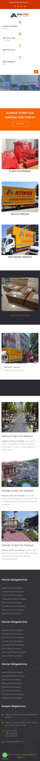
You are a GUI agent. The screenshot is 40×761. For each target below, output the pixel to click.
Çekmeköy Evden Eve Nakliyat (13, 676)
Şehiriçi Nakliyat (20, 214)
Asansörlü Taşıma (12, 367)
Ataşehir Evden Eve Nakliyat (12, 672)
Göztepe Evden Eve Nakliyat (12, 630)
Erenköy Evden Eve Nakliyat (12, 603)
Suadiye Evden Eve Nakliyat (12, 656)
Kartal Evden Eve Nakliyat (11, 680)
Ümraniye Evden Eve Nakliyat (12, 694)
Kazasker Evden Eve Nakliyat (12, 634)
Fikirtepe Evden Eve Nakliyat (12, 614)
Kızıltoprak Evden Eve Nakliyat (13, 638)
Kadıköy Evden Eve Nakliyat (17, 436)
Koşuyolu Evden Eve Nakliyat (12, 641)
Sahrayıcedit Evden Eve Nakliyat (14, 652)
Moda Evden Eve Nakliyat (11, 648)
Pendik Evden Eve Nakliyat (11, 687)
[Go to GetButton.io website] (5, 759)
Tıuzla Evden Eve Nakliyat (11, 691)
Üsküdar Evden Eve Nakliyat (17, 545)
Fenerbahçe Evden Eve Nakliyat (13, 606)
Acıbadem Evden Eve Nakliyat (13, 592)
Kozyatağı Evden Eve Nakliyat (13, 645)
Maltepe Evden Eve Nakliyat (17, 490)
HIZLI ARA (20, 124)
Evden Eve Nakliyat (20, 171)
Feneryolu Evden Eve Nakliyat (13, 610)
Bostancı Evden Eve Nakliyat (12, 595)
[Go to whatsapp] (4, 755)
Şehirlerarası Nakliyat (20, 257)
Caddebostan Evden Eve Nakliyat (14, 599)
